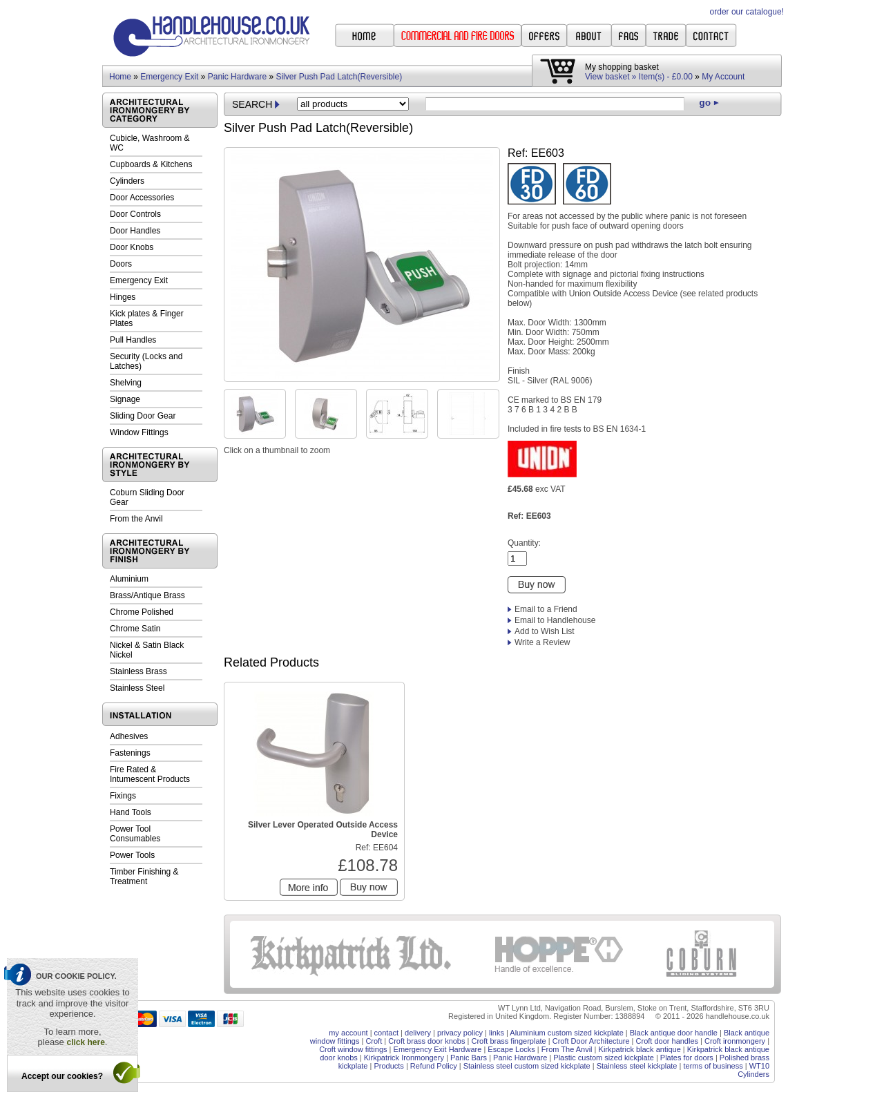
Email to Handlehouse (555, 620)
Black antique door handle (674, 1033)
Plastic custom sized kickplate (603, 1057)
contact (386, 1033)
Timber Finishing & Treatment (144, 876)
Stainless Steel (137, 688)
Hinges (122, 297)
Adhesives (129, 736)
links (496, 1033)
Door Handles (135, 231)
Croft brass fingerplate (508, 1041)
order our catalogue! (747, 12)
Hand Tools (130, 812)
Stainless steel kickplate (637, 1066)
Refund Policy (433, 1066)
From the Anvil (136, 519)
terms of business (712, 1066)
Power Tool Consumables (135, 833)
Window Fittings (139, 432)
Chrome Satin (135, 628)
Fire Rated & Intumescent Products (150, 774)
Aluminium (129, 579)
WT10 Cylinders (753, 1070)
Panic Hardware (237, 77)
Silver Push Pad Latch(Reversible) (339, 77)
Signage (125, 399)
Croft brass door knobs (426, 1041)
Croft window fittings (353, 1049)
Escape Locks (511, 1049)
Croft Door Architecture (591, 1041)
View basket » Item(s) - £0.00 (639, 77)
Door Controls (135, 214)
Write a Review (542, 642)
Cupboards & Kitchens (151, 164)
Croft (373, 1041)
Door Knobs (131, 247)
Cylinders (127, 181)
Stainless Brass (138, 671)
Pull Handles (133, 340)
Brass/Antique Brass (147, 595)
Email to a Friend (546, 609)
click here (85, 1042)
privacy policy (460, 1033)
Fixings (123, 796)
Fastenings (130, 753)
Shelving (126, 383)
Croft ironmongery (734, 1041)
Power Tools (132, 855)
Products (388, 1066)
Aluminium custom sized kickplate (566, 1033)
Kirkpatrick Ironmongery (404, 1057)
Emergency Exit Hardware (438, 1049)
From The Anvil (567, 1049)
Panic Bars (468, 1057)
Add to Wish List (545, 631)
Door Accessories (142, 197)
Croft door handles (667, 1041)
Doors (121, 264)
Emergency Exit (169, 77)
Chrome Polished (141, 612)
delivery (418, 1033)
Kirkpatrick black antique (640, 1049)
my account (348, 1033)
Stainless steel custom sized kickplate (526, 1066)
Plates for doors (686, 1057)
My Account (723, 77)
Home (120, 77)
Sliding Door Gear (142, 416)
